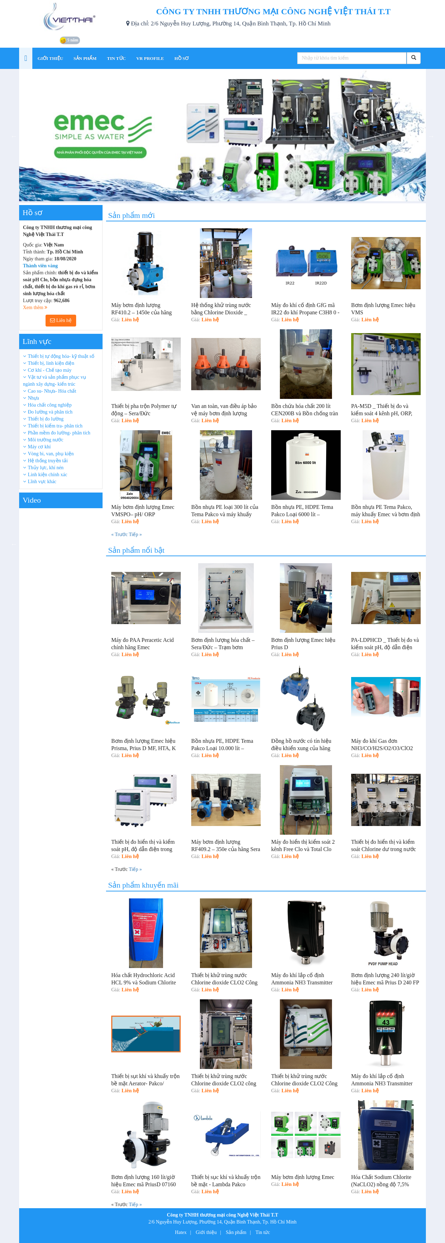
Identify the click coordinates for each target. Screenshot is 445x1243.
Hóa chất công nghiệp (50, 405)
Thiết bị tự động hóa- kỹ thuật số (61, 356)
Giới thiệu (206, 1232)
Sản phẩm (236, 1232)
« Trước (120, 534)
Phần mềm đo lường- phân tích (59, 432)
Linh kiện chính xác (47, 474)
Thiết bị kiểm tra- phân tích (55, 425)
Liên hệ (61, 320)
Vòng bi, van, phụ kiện (51, 453)
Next (431, 136)
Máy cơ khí (39, 446)
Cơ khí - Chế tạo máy (50, 370)
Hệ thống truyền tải (48, 460)
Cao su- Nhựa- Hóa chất (52, 391)
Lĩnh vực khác (42, 481)
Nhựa (33, 398)
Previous (13, 136)
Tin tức (263, 1232)
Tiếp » (135, 534)
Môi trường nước (45, 439)
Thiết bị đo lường (46, 419)
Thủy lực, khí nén (46, 467)
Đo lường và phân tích (50, 412)
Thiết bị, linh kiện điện (51, 363)
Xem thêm (35, 307)
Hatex (180, 1232)
